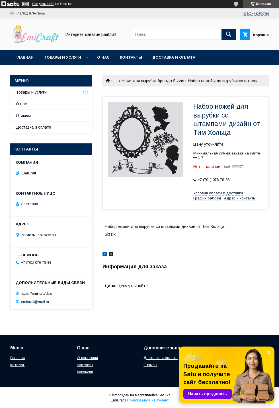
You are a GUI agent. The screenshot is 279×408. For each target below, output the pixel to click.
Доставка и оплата (173, 57)
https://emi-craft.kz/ (36, 293)
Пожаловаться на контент (148, 400)
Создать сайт (43, 4)
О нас (103, 57)
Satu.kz (164, 395)
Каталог (17, 365)
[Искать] (228, 34)
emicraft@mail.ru (35, 301)
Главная (24, 57)
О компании (87, 358)
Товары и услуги (62, 57)
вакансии (85, 372)
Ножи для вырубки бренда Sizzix (153, 81)
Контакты (131, 57)
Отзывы (23, 115)
